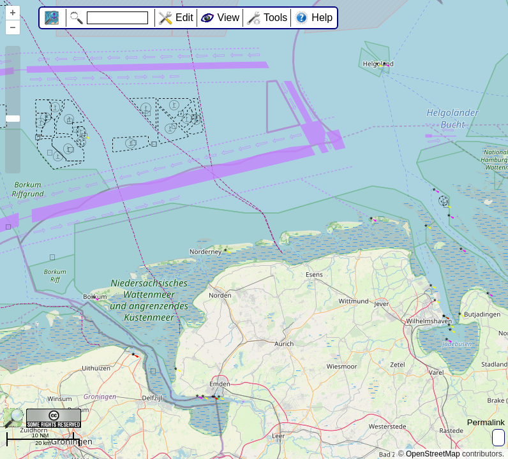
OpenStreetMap (433, 453)
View (228, 17)
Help (321, 17)
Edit (184, 17)
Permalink (486, 422)
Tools (275, 17)
